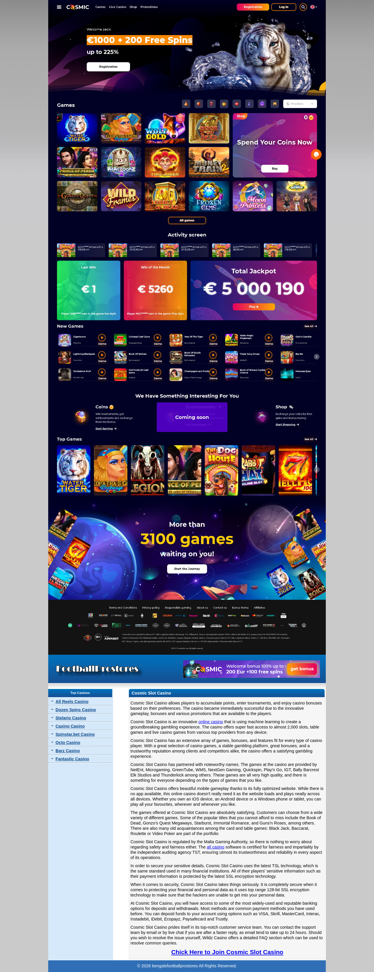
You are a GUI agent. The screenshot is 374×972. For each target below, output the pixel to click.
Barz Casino (68, 750)
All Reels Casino (72, 701)
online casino (210, 721)
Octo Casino (68, 742)
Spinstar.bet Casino (75, 734)
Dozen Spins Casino (76, 709)
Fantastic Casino (72, 759)
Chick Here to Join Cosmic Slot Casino (227, 952)
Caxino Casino (70, 726)
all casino (215, 847)
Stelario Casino (71, 718)
